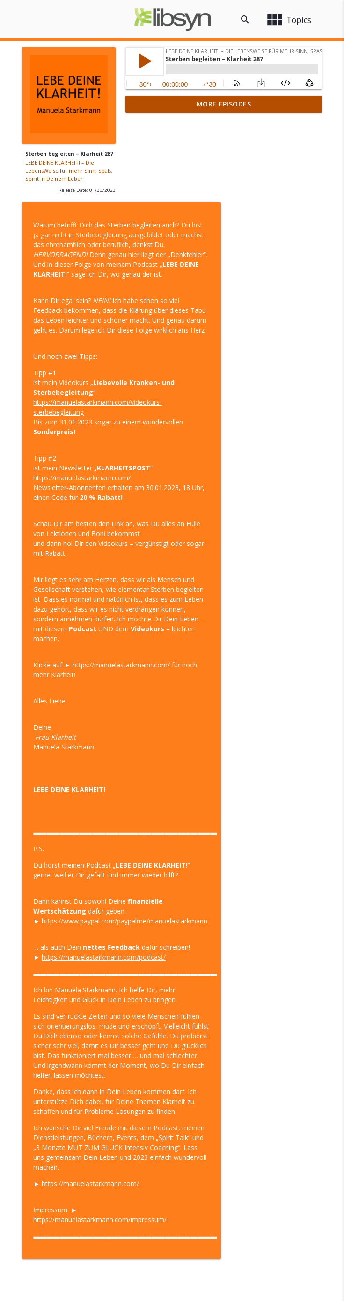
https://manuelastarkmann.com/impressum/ (203, 1133)
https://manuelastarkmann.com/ (185, 391)
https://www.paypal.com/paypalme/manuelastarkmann (228, 834)
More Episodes (224, 103)
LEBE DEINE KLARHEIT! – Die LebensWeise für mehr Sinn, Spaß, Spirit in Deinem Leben (68, 170)
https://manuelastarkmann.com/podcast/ (207, 870)
